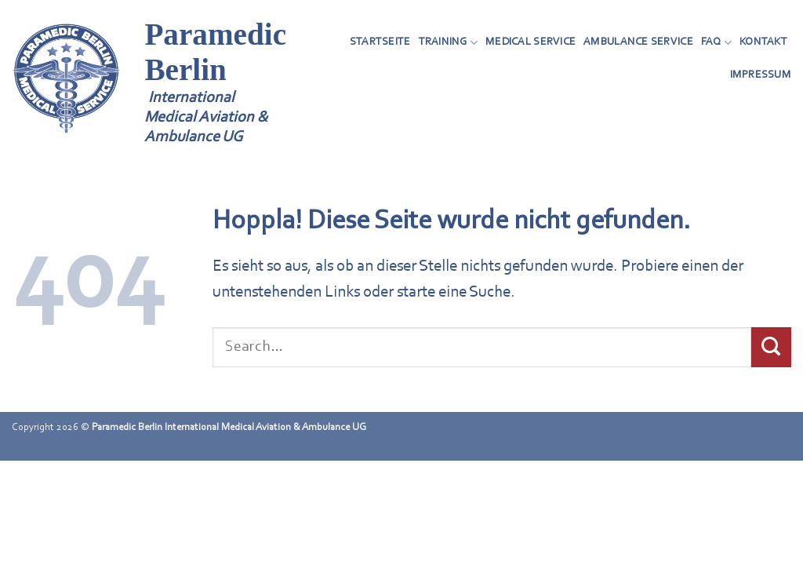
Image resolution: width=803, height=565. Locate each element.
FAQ (716, 42)
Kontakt (763, 42)
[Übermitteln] (771, 346)
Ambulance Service (638, 42)
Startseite (380, 42)
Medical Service (530, 42)
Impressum (760, 75)
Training (448, 42)
